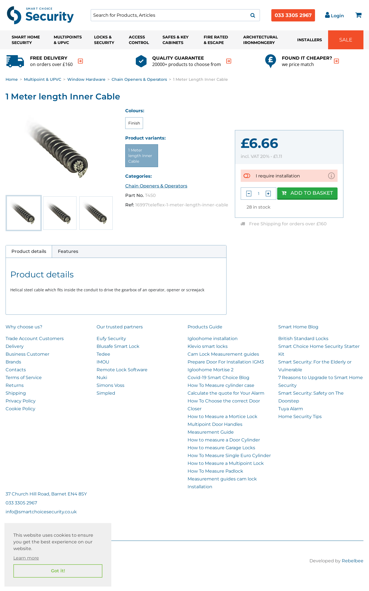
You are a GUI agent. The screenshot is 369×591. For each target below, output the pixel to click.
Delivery (15, 346)
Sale (345, 40)
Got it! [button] (58, 570)
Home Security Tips (300, 416)
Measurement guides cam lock (222, 479)
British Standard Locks (303, 338)
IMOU (103, 362)
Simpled (106, 393)
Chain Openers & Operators (139, 79)
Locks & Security (104, 40)
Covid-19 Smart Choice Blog (218, 377)
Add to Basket (307, 193)
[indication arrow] (80, 61)
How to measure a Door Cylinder (224, 440)
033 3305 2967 (293, 15)
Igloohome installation (213, 338)
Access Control (139, 40)
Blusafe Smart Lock (118, 346)
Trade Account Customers (35, 338)
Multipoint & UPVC (42, 79)
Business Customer (27, 354)
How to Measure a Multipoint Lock (226, 463)
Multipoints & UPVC (68, 40)
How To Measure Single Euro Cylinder (229, 455)
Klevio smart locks (208, 346)
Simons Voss (110, 385)
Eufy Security (111, 338)
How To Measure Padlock (215, 471)
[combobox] (175, 15)
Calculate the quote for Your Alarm (226, 393)
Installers (309, 39)
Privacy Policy (21, 401)
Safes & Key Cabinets (175, 40)
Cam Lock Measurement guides (223, 354)
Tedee (103, 354)
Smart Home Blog (298, 326)
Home (12, 79)
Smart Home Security (26, 40)
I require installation (278, 175)
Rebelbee (352, 560)
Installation (200, 486)
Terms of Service (24, 377)
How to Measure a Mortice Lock (222, 416)
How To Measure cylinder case (221, 385)
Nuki (102, 377)
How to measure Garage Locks (221, 447)
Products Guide (205, 326)
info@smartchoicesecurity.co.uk (41, 511)
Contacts (16, 369)
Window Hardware (86, 79)
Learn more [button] (26, 558)
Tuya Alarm (290, 408)
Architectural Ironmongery (260, 40)
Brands (13, 362)
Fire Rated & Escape (216, 40)
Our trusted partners (120, 326)
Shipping (16, 393)
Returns (15, 385)
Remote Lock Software (122, 369)
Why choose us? (24, 326)
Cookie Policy (20, 408)
